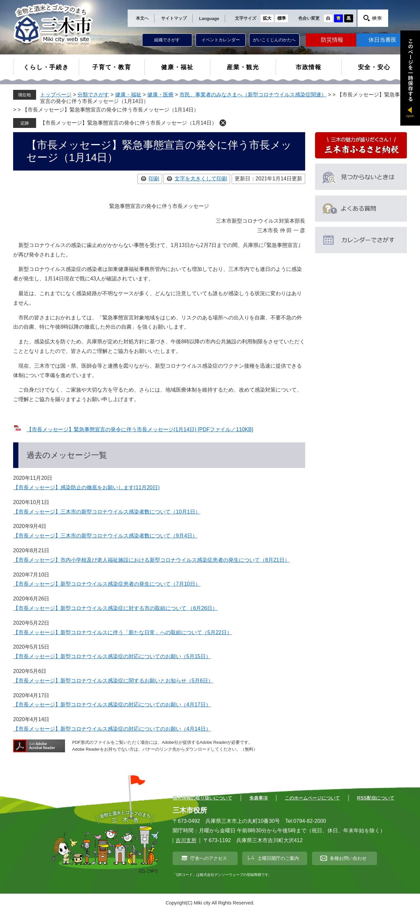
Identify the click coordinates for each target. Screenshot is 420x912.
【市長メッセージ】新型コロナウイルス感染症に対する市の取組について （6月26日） (115, 608)
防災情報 (332, 40)
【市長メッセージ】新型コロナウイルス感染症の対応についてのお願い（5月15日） (112, 656)
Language (209, 18)
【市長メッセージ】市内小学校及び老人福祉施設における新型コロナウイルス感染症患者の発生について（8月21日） (151, 560)
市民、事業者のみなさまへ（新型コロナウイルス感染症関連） (252, 94)
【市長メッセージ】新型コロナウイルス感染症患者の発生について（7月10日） (106, 584)
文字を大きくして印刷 (201, 178)
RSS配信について (375, 798)
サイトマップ (174, 18)
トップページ (56, 94)
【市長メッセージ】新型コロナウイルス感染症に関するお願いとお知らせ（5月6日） (113, 680)
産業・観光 (243, 67)
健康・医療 (160, 94)
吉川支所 (186, 840)
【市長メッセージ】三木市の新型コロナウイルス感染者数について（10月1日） (106, 512)
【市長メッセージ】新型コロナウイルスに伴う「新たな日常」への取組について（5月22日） (122, 632)
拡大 (267, 18)
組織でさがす (167, 39)
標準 (281, 18)
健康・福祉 (177, 67)
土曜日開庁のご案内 (278, 858)
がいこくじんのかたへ (274, 39)
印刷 (154, 178)
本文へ (142, 18)
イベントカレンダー (220, 39)
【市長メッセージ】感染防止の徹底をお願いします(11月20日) (86, 487)
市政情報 (309, 67)
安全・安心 (374, 67)
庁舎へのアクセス (208, 858)
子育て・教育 (111, 67)
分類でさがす (93, 94)
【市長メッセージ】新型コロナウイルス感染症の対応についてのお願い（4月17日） (112, 704)
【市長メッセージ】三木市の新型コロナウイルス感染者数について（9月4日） (105, 535)
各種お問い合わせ (348, 858)
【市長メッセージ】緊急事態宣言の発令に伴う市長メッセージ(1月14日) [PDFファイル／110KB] (140, 429)
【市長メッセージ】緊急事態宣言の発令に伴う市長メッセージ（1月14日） (128, 123)
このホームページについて (312, 798)
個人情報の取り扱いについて (202, 798)
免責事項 (258, 798)
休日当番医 (382, 40)
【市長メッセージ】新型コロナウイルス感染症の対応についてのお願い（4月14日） (112, 729)
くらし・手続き (46, 67)
